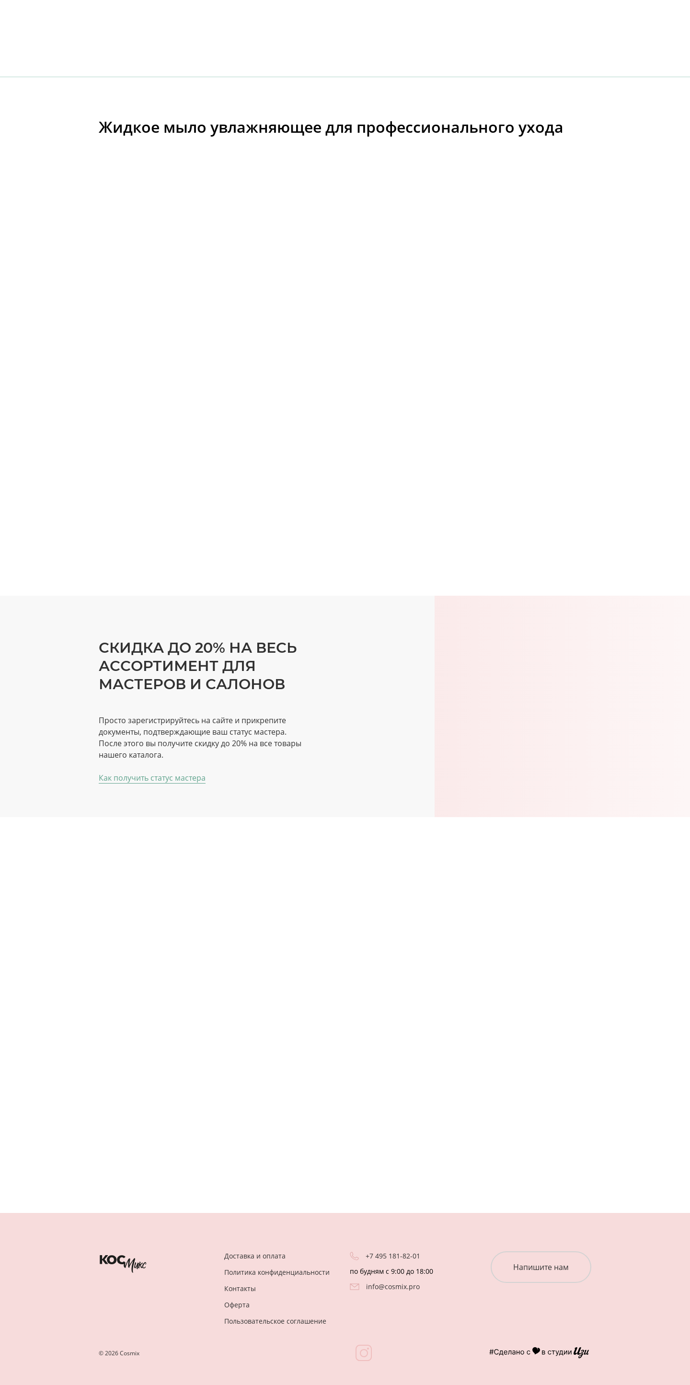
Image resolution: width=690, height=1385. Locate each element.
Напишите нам (541, 1267)
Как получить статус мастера (152, 778)
